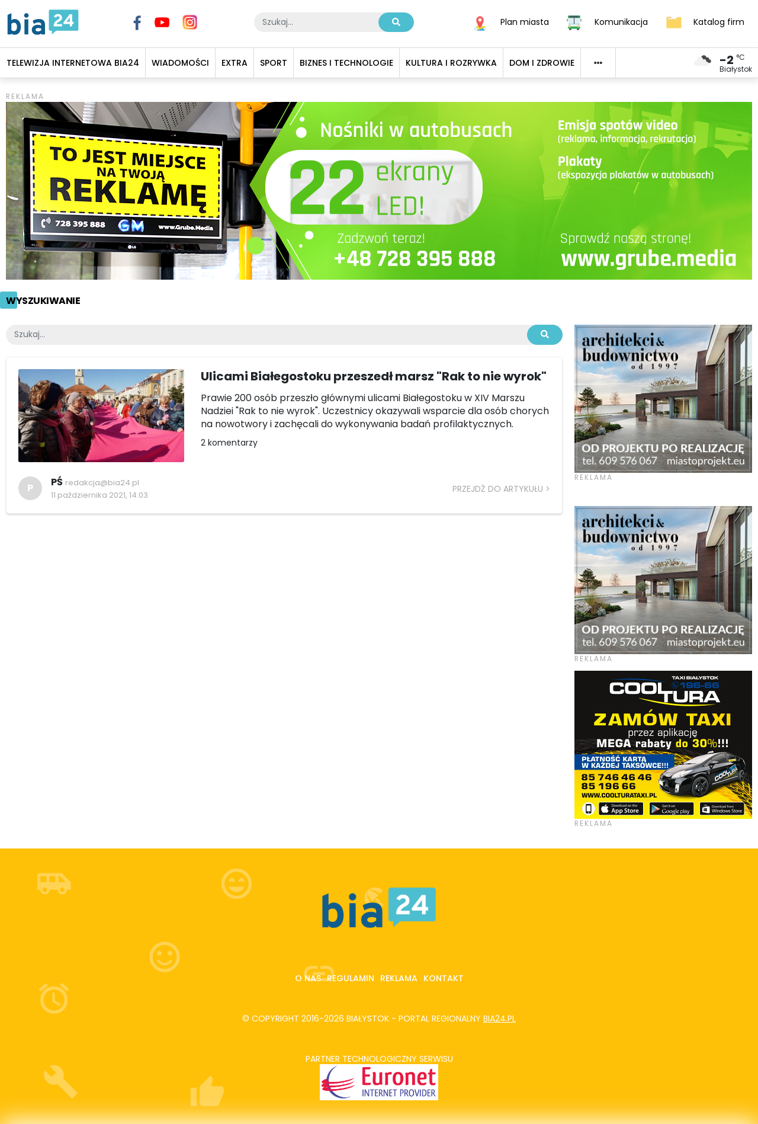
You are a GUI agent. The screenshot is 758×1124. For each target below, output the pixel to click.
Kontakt (443, 978)
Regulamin (350, 978)
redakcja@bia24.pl (102, 482)
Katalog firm (718, 21)
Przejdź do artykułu (497, 488)
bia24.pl (499, 1018)
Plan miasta (524, 21)
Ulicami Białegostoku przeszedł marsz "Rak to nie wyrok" (374, 376)
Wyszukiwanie (43, 301)
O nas (308, 978)
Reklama (398, 978)
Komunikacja (621, 21)
